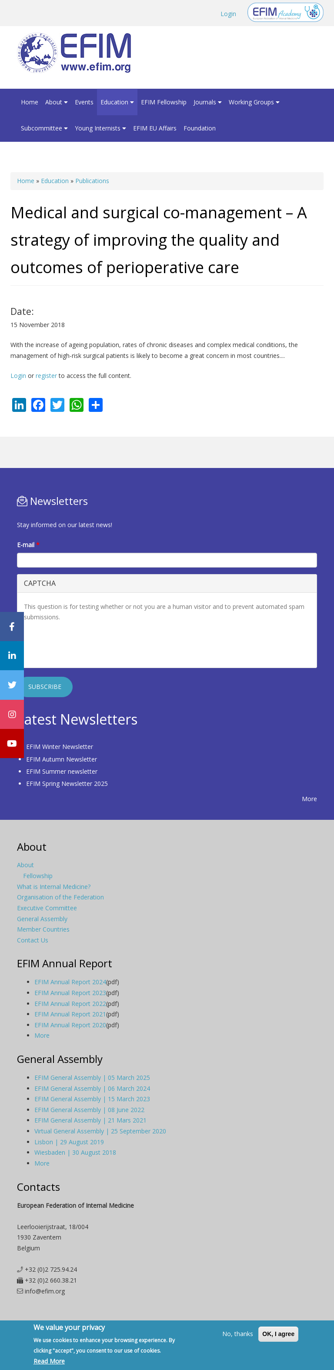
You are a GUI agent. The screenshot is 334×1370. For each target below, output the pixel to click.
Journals (208, 102)
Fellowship (38, 876)
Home (29, 102)
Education (117, 102)
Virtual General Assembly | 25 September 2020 (100, 1131)
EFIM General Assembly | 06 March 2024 (92, 1088)
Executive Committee (47, 908)
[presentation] (90, 644)
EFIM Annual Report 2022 (70, 1003)
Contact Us (32, 940)
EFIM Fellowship (164, 102)
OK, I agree (278, 1333)
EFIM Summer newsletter (61, 771)
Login (228, 14)
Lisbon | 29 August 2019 (69, 1142)
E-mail (28, 545)
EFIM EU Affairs (155, 128)
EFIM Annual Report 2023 (70, 993)
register (46, 375)
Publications (92, 181)
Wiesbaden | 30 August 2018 (75, 1152)
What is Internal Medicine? (53, 886)
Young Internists (100, 128)
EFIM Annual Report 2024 (70, 982)
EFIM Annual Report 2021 (70, 1014)
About (56, 102)
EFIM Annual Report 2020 (70, 1025)
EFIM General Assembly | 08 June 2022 (89, 1110)
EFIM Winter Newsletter (59, 746)
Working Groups (254, 102)
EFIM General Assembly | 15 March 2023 (92, 1099)
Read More (49, 1361)
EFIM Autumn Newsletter (61, 759)
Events (84, 102)
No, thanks (237, 1334)
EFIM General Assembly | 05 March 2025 (92, 1077)
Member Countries (43, 929)
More (309, 799)
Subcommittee (44, 128)
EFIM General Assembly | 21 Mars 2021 (90, 1120)
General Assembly (42, 919)
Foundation (200, 128)
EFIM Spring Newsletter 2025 (67, 783)
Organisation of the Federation (60, 897)
